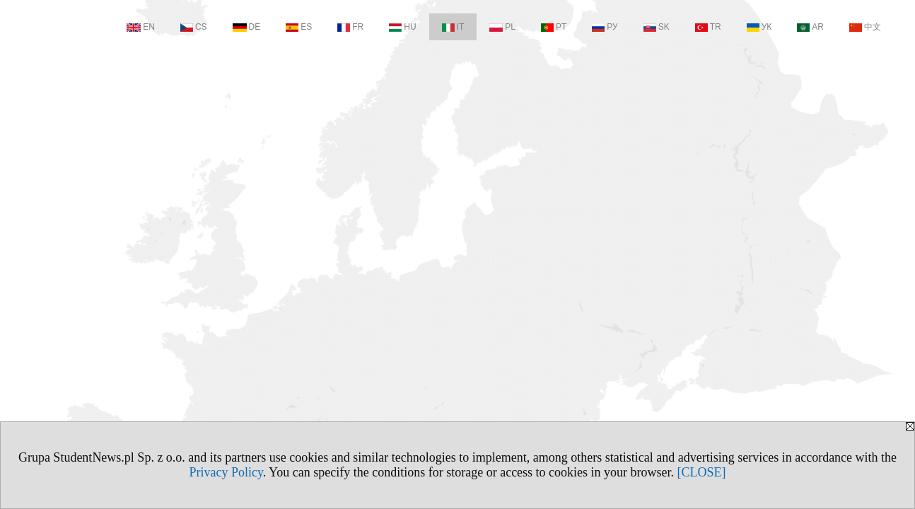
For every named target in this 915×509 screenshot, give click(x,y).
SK (656, 27)
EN (141, 27)
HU (402, 27)
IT (453, 27)
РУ (604, 27)
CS (193, 27)
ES (299, 27)
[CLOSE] (701, 472)
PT (553, 27)
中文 (865, 27)
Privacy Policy (225, 472)
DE (247, 27)
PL (502, 27)
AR (810, 27)
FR (350, 27)
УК (759, 27)
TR (708, 27)
